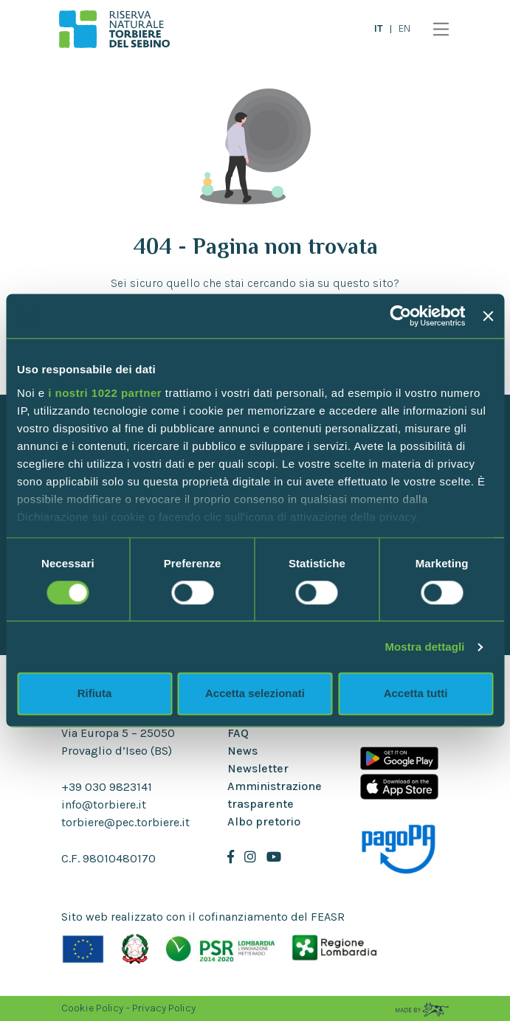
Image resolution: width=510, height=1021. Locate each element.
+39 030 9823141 (106, 787)
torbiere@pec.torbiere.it (125, 822)
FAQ (238, 733)
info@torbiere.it (103, 804)
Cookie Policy (92, 1008)
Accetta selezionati (255, 694)
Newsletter (258, 768)
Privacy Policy (164, 1008)
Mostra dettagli (424, 646)
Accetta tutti (416, 694)
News (242, 751)
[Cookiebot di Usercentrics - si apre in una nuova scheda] (401, 316)
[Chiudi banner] (488, 316)
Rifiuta (94, 694)
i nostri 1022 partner (105, 393)
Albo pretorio (263, 821)
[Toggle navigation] (437, 29)
